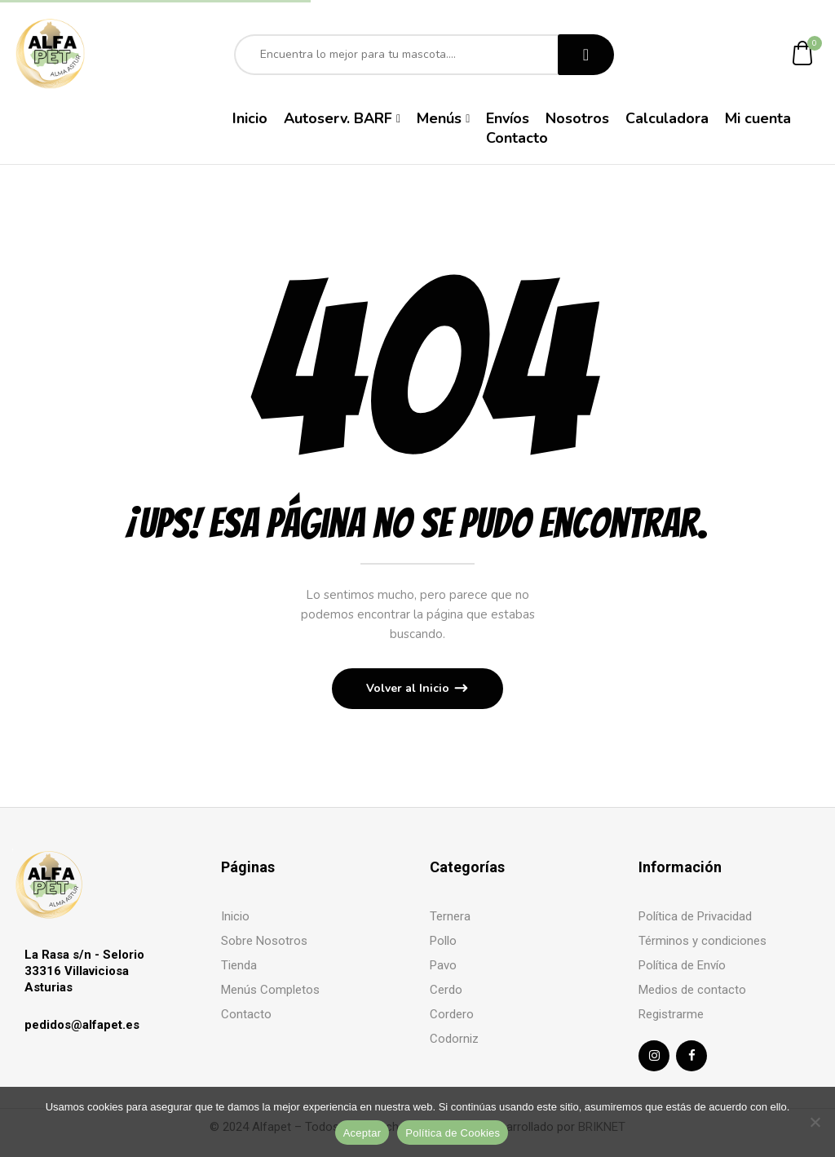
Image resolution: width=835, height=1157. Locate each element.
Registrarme (671, 1014)
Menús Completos (270, 989)
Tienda (239, 965)
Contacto (246, 1014)
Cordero (452, 1014)
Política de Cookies (452, 1133)
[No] (814, 1122)
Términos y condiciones (702, 940)
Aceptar (362, 1133)
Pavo (443, 965)
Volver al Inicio (409, 688)
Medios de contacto (692, 989)
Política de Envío (682, 965)
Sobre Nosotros (264, 940)
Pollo (443, 940)
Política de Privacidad (695, 916)
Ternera (450, 916)
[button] (803, 54)
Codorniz (454, 1038)
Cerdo (446, 989)
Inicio (235, 916)
